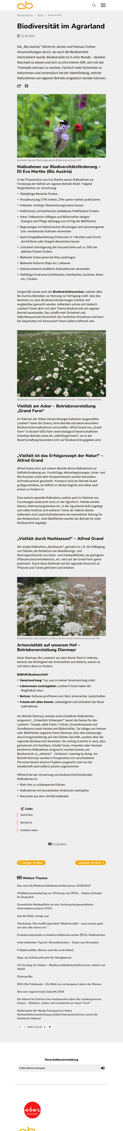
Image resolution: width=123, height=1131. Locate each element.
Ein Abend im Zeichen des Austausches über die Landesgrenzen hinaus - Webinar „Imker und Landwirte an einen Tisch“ (59, 1001)
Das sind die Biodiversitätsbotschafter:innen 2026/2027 (54, 886)
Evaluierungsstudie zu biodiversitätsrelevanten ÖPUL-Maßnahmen (61, 935)
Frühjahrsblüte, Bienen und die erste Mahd (45, 950)
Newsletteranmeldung (61, 1060)
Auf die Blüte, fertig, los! (33, 916)
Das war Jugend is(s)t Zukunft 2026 (40, 992)
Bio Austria (26, 822)
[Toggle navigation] (94, 5)
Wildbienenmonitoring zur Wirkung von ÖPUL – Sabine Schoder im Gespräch (59, 895)
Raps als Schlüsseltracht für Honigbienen (44, 958)
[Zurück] (24, 1027)
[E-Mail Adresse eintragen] (58, 1068)
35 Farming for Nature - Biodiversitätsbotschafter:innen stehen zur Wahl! (61, 967)
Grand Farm (26, 814)
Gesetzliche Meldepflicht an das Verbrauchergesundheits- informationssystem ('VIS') (55, 906)
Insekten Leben (29, 830)
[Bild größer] (61, 126)
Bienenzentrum (25, 15)
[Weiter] (45, 1027)
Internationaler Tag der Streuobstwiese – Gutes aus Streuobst (57, 942)
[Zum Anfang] (19, 1027)
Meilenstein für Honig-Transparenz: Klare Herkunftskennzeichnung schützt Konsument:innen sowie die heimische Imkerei (57, 1014)
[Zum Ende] (50, 1027)
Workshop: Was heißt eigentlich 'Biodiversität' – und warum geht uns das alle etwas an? (60, 925)
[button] (20, 86)
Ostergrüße (25, 976)
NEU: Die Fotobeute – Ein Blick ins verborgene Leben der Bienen (59, 984)
